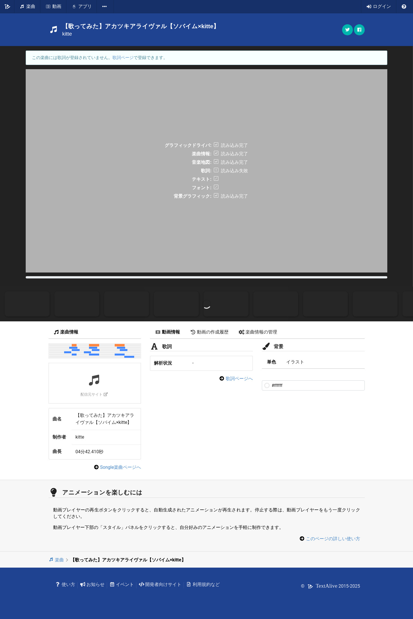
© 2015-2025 (330, 586)
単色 (271, 361)
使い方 (65, 584)
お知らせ (92, 584)
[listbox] (105, 6)
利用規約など (203, 584)
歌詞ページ (123, 57)
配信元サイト (94, 394)
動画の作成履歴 (209, 332)
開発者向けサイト (160, 584)
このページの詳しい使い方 (333, 538)
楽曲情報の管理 (258, 332)
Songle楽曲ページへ (120, 467)
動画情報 (167, 332)
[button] (359, 29)
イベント (121, 584)
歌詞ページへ (239, 378)
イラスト (295, 361)
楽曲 (56, 560)
